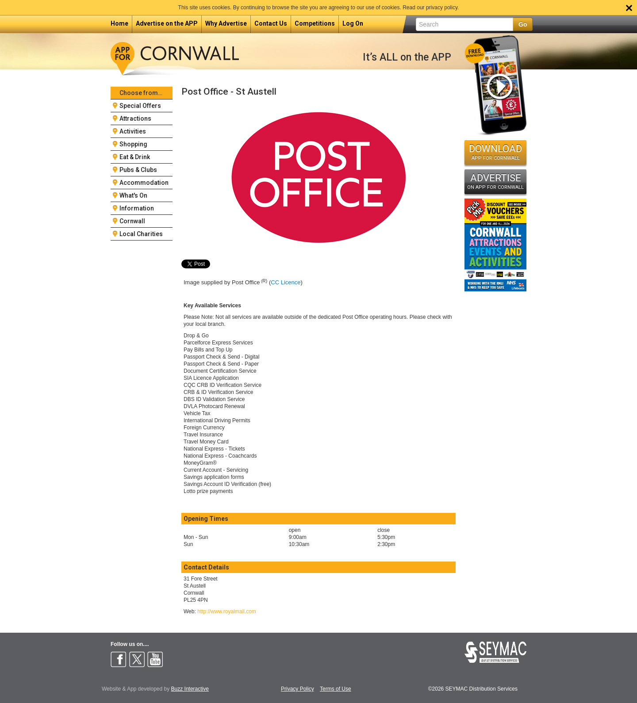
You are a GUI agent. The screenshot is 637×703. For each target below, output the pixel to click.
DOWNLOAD (495, 152)
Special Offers (140, 105)
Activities (132, 131)
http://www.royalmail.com (226, 611)
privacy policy (441, 7)
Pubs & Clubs (138, 169)
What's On (133, 195)
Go (522, 24)
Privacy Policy (297, 689)
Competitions (315, 23)
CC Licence (285, 282)
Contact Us (270, 23)
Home (119, 23)
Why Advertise (226, 23)
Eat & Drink (134, 156)
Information (136, 208)
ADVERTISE (495, 181)
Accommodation (144, 182)
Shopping (133, 144)
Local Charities (141, 233)
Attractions (135, 118)
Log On (352, 23)
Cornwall (132, 221)
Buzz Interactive (190, 689)
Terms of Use (335, 689)
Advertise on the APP (167, 23)
